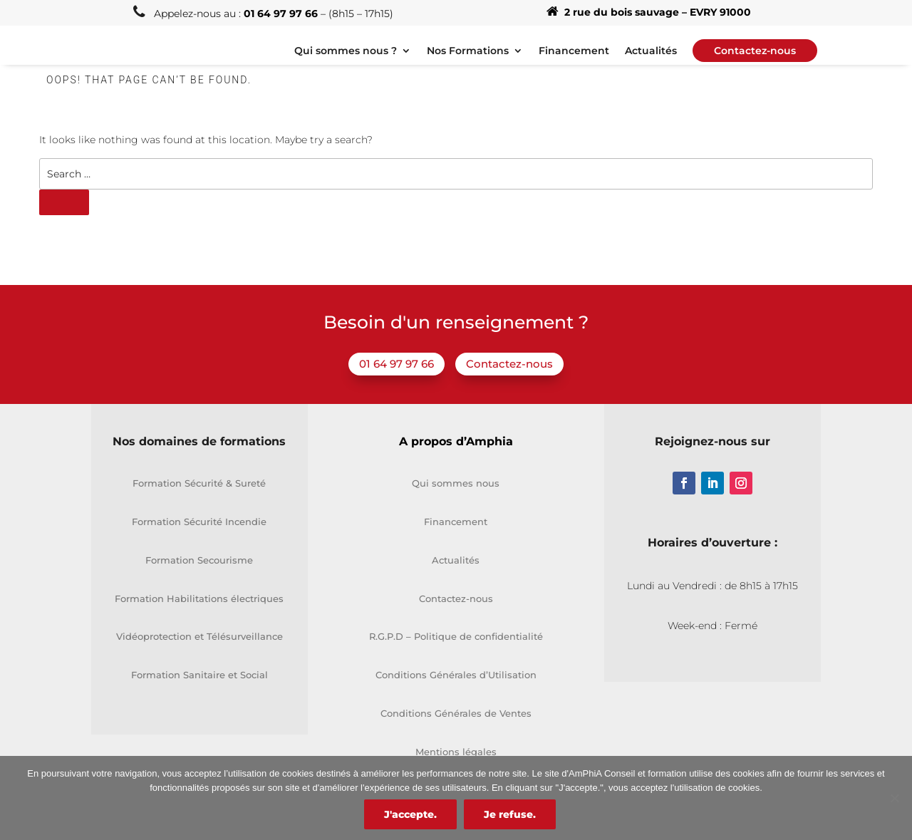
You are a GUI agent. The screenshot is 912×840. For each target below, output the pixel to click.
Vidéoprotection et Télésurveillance (199, 654)
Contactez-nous (509, 382)
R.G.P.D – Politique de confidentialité (456, 654)
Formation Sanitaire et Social (199, 693)
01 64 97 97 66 (396, 382)
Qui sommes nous (455, 501)
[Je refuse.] (894, 798)
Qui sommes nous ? (345, 60)
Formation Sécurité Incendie (199, 540)
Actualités (651, 60)
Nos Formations (468, 60)
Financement (574, 60)
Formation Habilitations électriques (199, 616)
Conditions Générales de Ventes (456, 731)
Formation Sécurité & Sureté (199, 501)
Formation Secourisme (199, 578)
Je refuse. (510, 814)
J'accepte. (410, 814)
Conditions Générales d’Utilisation (456, 693)
